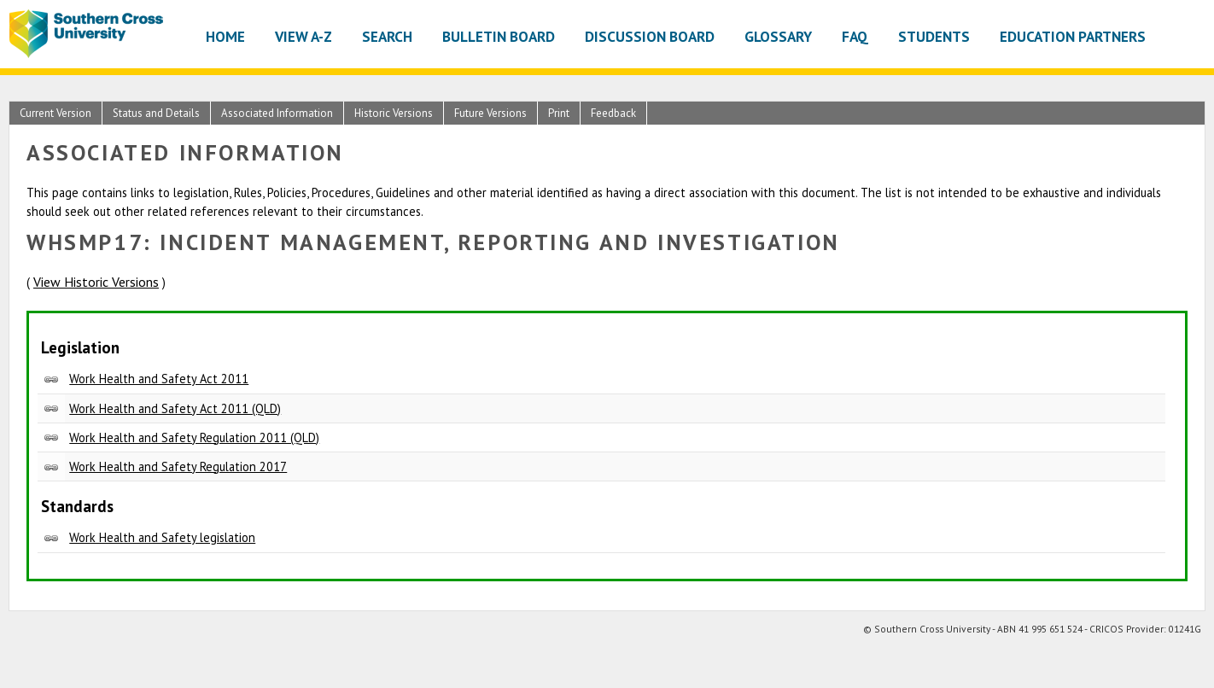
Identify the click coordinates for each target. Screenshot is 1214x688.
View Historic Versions (96, 281)
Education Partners (1073, 36)
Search (387, 36)
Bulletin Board (498, 36)
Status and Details (156, 113)
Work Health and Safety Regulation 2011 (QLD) (194, 437)
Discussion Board (650, 36)
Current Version (55, 113)
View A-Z (303, 36)
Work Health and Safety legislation (162, 537)
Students (934, 36)
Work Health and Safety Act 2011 (158, 378)
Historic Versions (393, 113)
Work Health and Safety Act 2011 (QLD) (175, 408)
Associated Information (277, 113)
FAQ (855, 36)
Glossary (778, 36)
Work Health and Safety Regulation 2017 (178, 466)
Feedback (613, 113)
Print (558, 113)
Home (225, 36)
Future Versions (490, 113)
